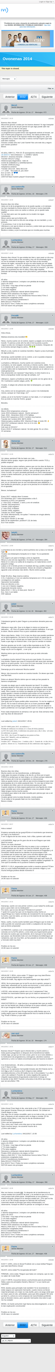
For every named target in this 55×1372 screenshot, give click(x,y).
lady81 (14, 532)
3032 (23, 96)
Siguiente (47, 96)
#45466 (51, 119)
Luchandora (16, 240)
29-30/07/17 (5, 155)
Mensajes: (39, 112)
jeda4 (13, 604)
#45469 (51, 329)
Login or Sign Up (46, 2)
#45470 (51, 454)
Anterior (10, 96)
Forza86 (15, 315)
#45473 (51, 767)
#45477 (51, 1047)
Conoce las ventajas (27, 45)
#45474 (51, 824)
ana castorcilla (17, 187)
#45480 (51, 1260)
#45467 (51, 200)
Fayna (14, 811)
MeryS (14, 105)
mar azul (15, 1033)
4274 (34, 96)
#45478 (51, 1104)
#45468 (51, 253)
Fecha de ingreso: (18, 112)
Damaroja (15, 441)
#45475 (51, 902)
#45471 (51, 546)
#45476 (51, 971)
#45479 (51, 1188)
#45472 (51, 617)
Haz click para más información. (35, 26)
